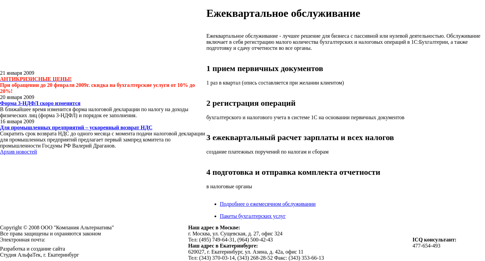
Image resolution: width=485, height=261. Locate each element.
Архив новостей (18, 152)
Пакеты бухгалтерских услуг (253, 216)
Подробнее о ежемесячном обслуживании (268, 204)
